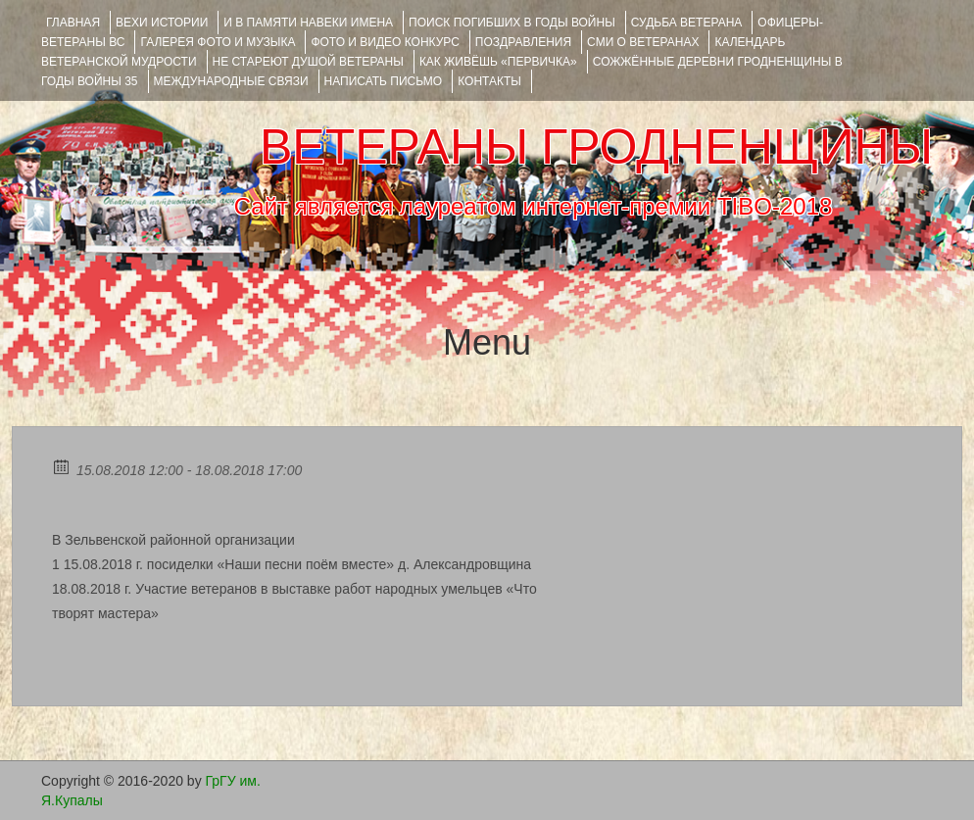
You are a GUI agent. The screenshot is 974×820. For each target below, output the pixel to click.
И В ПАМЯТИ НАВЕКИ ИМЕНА (308, 22)
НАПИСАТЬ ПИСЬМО (383, 81)
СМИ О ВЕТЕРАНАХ (643, 42)
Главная (73, 22)
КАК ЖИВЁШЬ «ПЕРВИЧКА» (498, 62)
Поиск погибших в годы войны (512, 22)
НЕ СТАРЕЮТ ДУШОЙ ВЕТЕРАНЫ (308, 62)
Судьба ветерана (687, 22)
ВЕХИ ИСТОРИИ (162, 22)
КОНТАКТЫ (489, 81)
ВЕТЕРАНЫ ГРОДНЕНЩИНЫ (596, 147)
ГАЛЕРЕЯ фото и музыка (217, 42)
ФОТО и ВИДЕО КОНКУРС (385, 42)
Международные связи (231, 81)
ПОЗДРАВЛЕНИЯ (523, 42)
